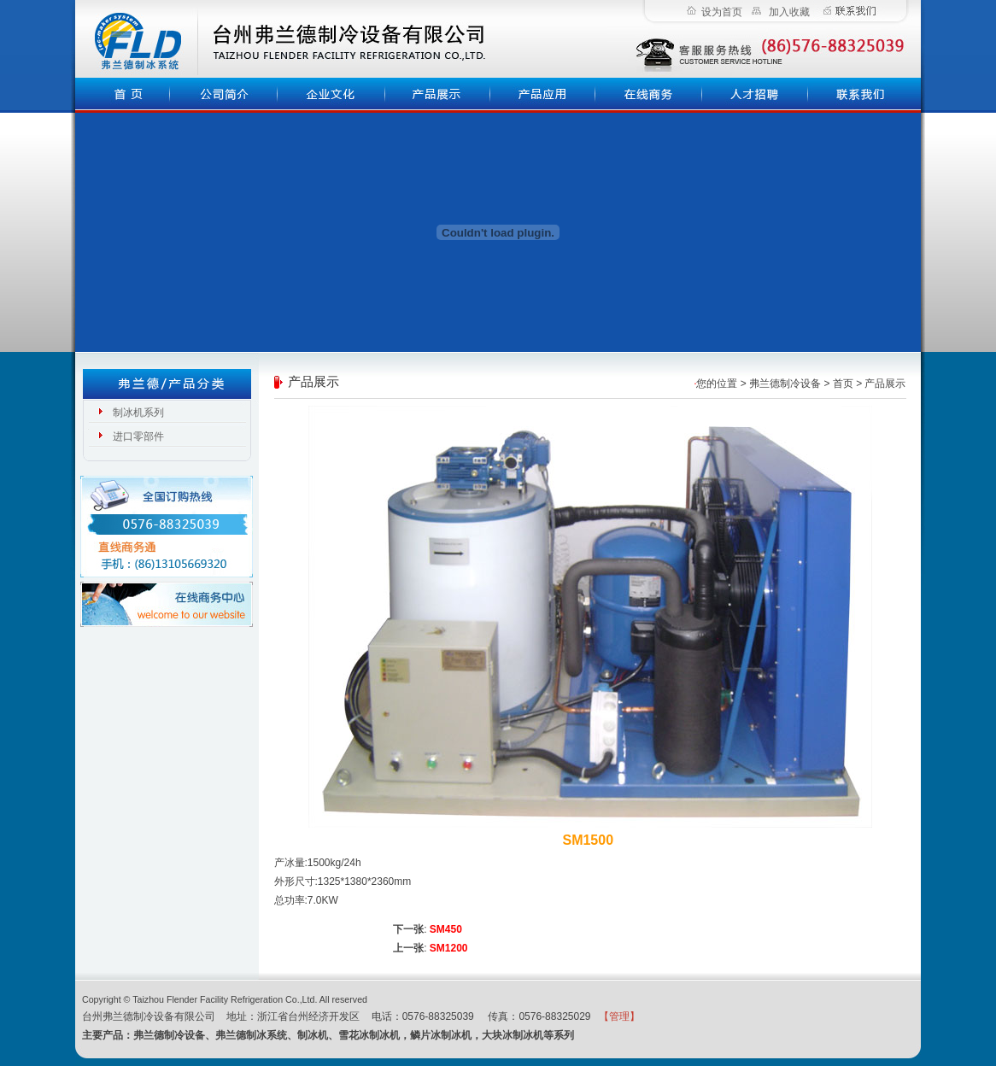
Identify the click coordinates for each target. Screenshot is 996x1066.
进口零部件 (138, 436)
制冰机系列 (138, 413)
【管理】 (619, 1016)
